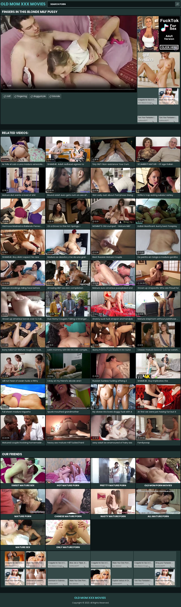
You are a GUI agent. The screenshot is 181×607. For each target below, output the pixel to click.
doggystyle (39, 96)
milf (9, 96)
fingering (22, 96)
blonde (56, 96)
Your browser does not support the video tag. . (69, 54)
